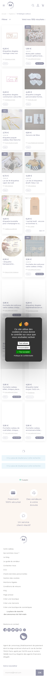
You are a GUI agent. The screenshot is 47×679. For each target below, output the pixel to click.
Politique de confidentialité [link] (23, 356)
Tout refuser (23, 343)
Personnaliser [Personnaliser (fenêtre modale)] (23, 347)
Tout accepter (23, 352)
